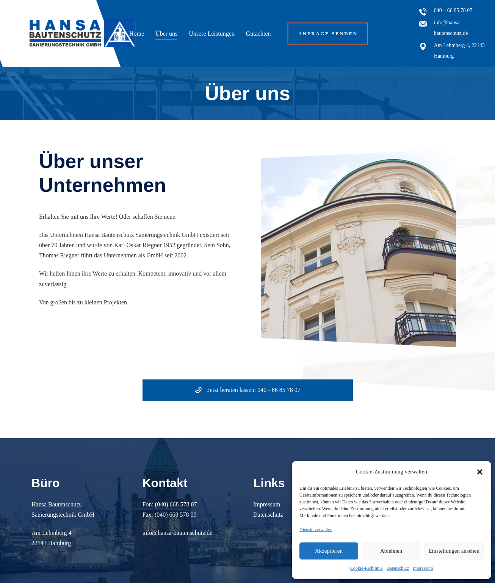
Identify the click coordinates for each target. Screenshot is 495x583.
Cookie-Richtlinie (366, 568)
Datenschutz (398, 568)
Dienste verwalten (315, 529)
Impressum (423, 568)
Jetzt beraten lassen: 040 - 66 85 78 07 (247, 390)
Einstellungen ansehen (453, 551)
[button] (480, 472)
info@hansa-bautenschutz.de (178, 533)
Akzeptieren (329, 551)
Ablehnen (391, 551)
